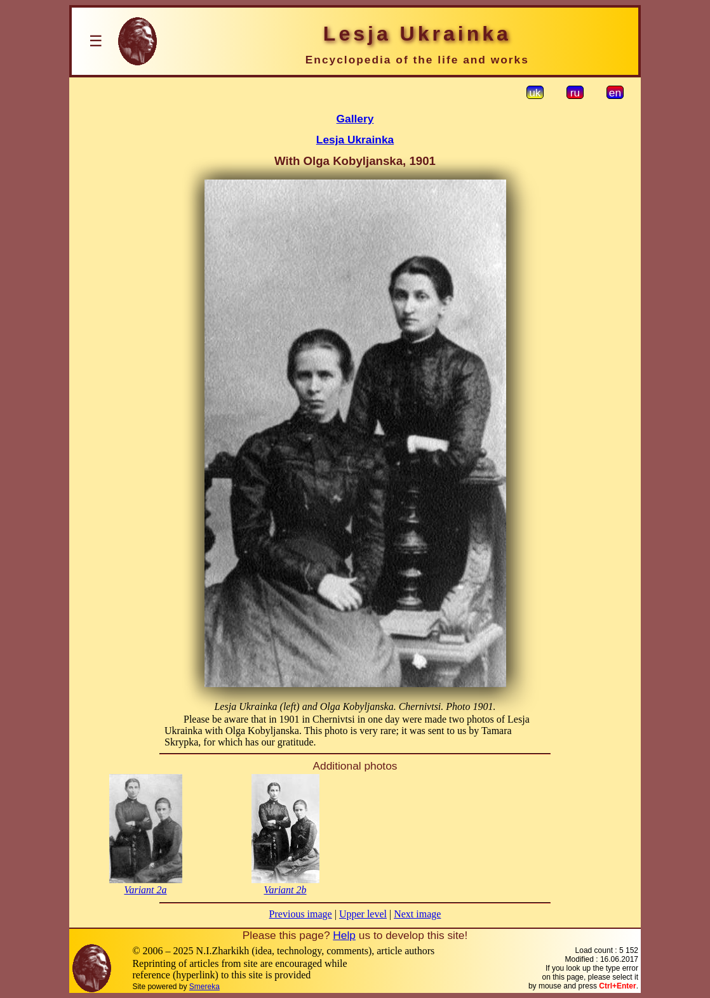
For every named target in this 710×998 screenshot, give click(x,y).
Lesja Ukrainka (355, 139)
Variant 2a (145, 889)
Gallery (355, 118)
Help (344, 935)
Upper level (363, 914)
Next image (417, 914)
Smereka (204, 986)
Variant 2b (285, 889)
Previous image (300, 914)
